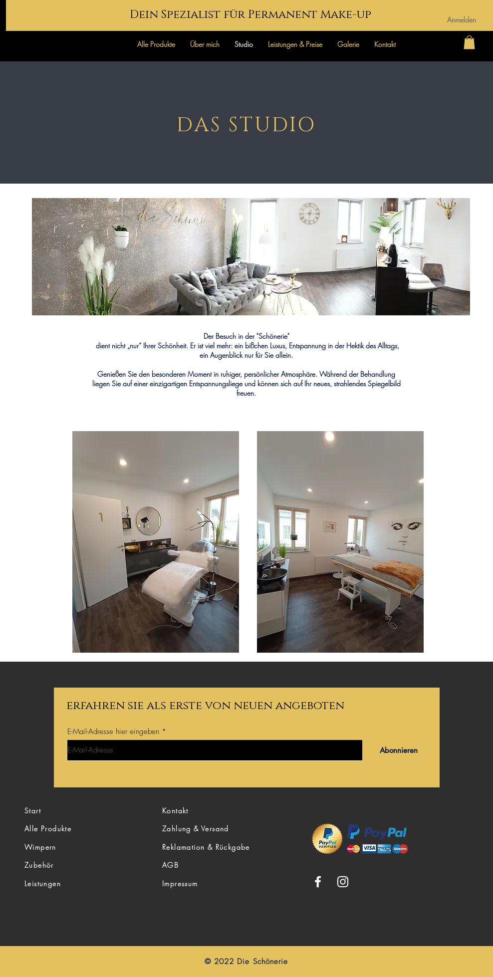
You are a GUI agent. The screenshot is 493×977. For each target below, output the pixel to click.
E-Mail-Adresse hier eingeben (113, 731)
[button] (469, 42)
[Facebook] (317, 881)
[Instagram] (342, 881)
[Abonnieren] (398, 750)
